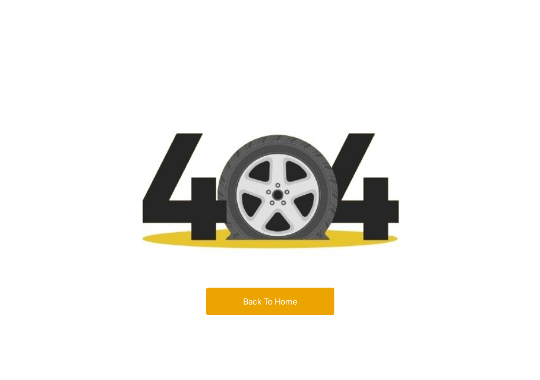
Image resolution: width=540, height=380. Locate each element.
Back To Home (270, 301)
